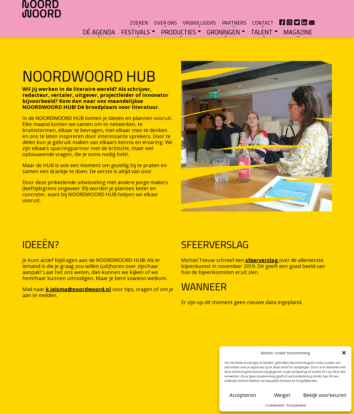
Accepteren (242, 395)
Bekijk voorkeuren (324, 395)
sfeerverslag (262, 245)
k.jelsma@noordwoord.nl (78, 274)
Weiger (282, 395)
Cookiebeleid (274, 405)
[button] (343, 352)
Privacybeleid (296, 405)
